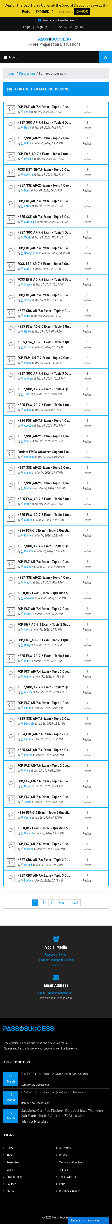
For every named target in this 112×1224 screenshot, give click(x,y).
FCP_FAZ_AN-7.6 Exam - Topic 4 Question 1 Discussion (55, 797)
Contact (62, 1155)
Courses (9, 1184)
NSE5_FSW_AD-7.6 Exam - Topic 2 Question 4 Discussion (56, 342)
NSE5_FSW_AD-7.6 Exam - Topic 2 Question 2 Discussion (56, 499)
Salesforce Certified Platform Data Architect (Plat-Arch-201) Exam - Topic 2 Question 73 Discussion (62, 1113)
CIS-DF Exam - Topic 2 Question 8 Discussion (54, 1074)
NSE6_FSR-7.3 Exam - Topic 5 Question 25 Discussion (54, 813)
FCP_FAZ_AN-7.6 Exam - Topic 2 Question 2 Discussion (55, 766)
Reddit (69, 960)
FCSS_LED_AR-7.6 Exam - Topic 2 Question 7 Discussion (56, 264)
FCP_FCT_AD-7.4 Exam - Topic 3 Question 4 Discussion (55, 672)
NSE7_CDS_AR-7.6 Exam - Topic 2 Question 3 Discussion (56, 860)
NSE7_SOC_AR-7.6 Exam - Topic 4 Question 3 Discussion (56, 389)
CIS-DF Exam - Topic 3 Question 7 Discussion (54, 1092)
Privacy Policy (13, 1176)
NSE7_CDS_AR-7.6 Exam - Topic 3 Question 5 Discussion (56, 875)
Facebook (51, 954)
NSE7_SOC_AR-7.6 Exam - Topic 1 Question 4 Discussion (56, 232)
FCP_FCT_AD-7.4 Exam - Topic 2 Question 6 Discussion (55, 201)
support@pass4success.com (56, 993)
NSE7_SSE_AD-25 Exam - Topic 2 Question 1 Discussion (55, 468)
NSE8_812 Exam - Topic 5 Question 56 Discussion (51, 828)
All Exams (63, 1148)
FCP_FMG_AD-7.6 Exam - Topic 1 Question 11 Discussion (56, 640)
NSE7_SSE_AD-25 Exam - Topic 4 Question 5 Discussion (55, 577)
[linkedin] (66, 27)
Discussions (27, 73)
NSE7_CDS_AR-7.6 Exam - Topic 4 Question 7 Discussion (56, 311)
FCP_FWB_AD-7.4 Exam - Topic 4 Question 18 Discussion (56, 154)
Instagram (57, 960)
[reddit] (76, 27)
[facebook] (56, 27)
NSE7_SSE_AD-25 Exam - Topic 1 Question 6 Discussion (55, 436)
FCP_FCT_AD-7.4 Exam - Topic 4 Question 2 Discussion (55, 248)
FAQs (60, 1184)
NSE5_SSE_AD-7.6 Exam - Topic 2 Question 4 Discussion (56, 719)
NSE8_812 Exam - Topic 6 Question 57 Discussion (51, 593)
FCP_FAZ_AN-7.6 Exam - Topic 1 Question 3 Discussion (55, 703)
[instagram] (71, 27)
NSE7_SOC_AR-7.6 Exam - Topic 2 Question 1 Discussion (56, 687)
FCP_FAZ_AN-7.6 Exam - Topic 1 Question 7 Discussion (55, 562)
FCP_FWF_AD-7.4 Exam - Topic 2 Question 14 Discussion (56, 624)
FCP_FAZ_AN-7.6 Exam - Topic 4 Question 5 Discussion (55, 781)
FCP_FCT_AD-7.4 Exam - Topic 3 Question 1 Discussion (55, 295)
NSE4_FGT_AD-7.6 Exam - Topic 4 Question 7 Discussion (56, 421)
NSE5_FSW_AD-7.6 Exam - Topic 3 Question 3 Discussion (56, 326)
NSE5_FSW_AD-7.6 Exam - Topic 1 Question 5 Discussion (56, 405)
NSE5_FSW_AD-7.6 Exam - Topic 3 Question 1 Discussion (56, 656)
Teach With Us (66, 1176)
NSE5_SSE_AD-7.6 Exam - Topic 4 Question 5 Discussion (56, 750)
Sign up (42, 27)
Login (27, 27)
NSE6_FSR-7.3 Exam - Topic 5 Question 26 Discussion (54, 530)
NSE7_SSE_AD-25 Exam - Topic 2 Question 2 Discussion (55, 138)
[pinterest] (81, 27)
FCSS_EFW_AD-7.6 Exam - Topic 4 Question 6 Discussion (56, 279)
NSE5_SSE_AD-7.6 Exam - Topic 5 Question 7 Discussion (56, 217)
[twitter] (60, 27)
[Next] (62, 902)
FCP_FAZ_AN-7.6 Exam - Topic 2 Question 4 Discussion (55, 844)
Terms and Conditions (70, 1162)
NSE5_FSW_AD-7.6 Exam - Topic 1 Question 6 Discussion (56, 515)
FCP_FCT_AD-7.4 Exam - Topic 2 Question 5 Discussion (55, 609)
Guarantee (11, 1162)
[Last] (75, 902)
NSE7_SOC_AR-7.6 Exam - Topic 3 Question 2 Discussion (56, 373)
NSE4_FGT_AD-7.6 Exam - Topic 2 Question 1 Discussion (56, 734)
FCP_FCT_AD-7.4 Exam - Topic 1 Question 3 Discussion (55, 107)
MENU (10, 57)
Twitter (63, 954)
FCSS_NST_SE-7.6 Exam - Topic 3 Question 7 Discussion (56, 170)
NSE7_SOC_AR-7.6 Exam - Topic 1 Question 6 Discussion (56, 546)
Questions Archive (68, 1191)
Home (11, 73)
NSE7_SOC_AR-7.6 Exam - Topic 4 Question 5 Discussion (56, 123)
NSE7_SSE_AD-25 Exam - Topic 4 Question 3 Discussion (55, 185)
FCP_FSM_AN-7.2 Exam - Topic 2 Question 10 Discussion (56, 358)
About (8, 1155)
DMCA (8, 1191)
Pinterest (56, 965)
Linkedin (44, 960)
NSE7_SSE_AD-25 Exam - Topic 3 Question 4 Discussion (55, 483)
